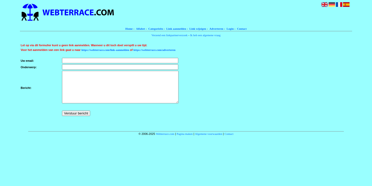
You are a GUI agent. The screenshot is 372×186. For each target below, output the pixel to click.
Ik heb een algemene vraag (205, 35)
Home (129, 28)
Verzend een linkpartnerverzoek (169, 35)
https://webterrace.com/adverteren (155, 49)
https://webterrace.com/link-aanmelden (105, 49)
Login (230, 28)
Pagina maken (185, 140)
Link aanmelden (176, 28)
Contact (241, 28)
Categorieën (155, 28)
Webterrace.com (165, 140)
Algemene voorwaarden (208, 140)
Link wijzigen (197, 28)
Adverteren (216, 28)
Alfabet (140, 28)
